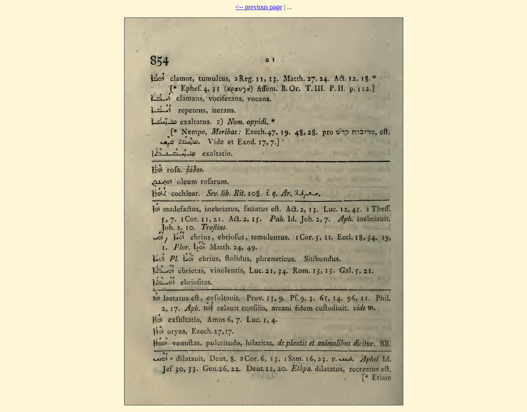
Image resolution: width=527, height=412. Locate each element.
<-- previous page (258, 6)
